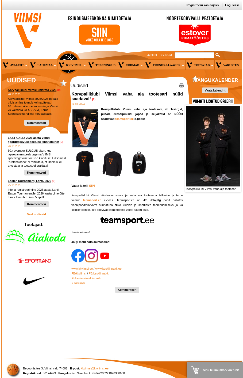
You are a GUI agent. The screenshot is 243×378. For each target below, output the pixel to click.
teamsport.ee (124, 118)
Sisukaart (166, 55)
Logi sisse (232, 5)
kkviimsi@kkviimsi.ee (94, 368)
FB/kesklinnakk (99, 273)
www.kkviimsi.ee (82, 268)
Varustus (231, 65)
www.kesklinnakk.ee (108, 268)
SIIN (92, 185)
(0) (58, 90)
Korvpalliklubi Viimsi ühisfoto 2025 (32, 89)
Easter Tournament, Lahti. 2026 (29, 180)
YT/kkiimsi (78, 283)
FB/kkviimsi (78, 273)
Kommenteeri (36, 122)
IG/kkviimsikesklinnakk (86, 278)
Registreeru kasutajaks (203, 5)
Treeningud (106, 65)
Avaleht (152, 55)
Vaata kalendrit (215, 90)
